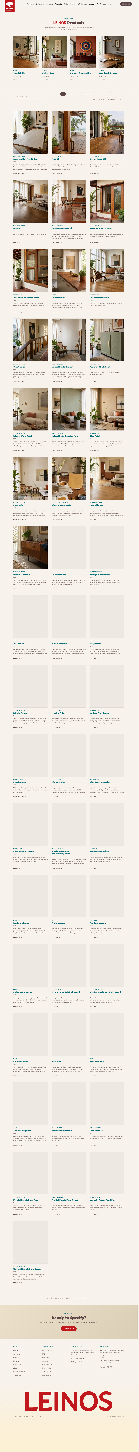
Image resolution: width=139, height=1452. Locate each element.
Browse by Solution (82, 1298)
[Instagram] (101, 1367)
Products (30, 4)
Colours (49, 4)
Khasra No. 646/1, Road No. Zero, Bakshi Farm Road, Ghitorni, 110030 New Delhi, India (83, 1352)
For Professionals (104, 4)
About (91, 4)
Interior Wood (73, 94)
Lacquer (111, 99)
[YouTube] (104, 1367)
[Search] (14, 97)
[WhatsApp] (111, 1367)
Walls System (104, 94)
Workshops (82, 4)
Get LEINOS (126, 4)
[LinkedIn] (108, 1367)
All (63, 94)
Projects (58, 4)
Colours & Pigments (96, 99)
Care (121, 99)
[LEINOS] (10, 6)
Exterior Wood (89, 94)
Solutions (40, 4)
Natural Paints (69, 4)
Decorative (118, 94)
